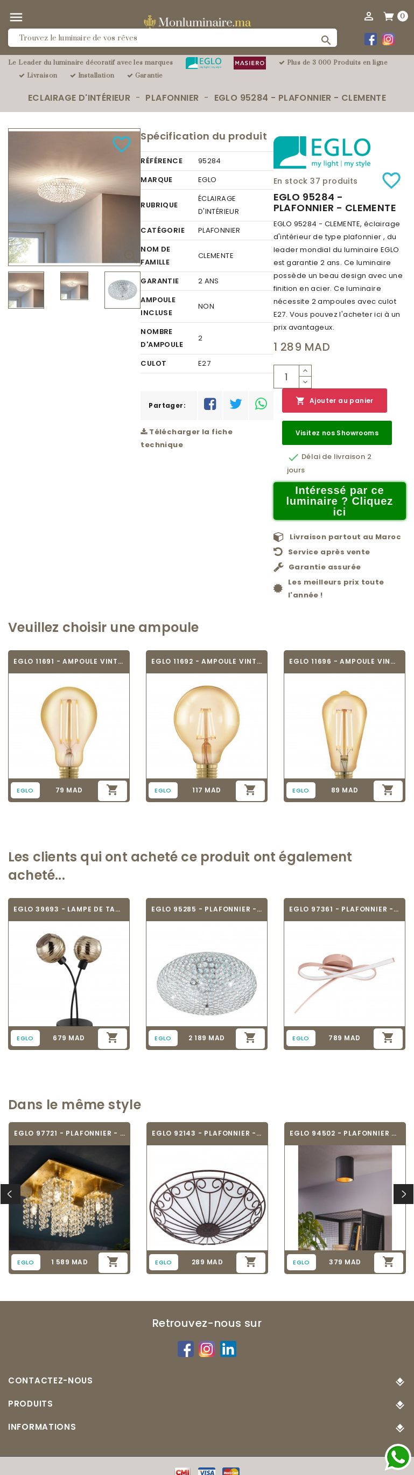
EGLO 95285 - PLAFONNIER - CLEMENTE (206, 909)
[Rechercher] (172, 38)
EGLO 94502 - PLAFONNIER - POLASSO (345, 1133)
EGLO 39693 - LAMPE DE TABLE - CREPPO (68, 909)
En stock (290, 181)
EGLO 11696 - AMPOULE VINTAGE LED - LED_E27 (344, 661)
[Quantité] (286, 376)
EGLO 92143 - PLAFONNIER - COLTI (207, 1133)
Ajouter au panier (335, 401)
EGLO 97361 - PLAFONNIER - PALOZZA (344, 909)
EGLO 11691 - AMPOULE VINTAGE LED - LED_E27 (68, 661)
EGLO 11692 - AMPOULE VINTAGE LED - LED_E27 (206, 661)
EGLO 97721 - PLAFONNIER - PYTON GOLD (69, 1133)
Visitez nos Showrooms (337, 432)
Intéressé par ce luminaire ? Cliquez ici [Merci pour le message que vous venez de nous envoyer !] (340, 501)
